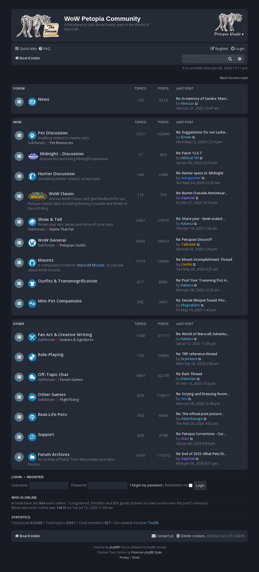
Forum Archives (53, 454)
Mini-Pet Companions (60, 301)
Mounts (45, 260)
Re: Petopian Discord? (194, 239)
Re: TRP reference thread (196, 353)
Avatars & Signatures (74, 339)
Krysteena (189, 358)
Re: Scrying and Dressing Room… (203, 393)
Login (16, 477)
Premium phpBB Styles (146, 552)
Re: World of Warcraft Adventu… (202, 334)
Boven (186, 137)
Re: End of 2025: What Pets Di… (201, 453)
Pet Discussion (53, 133)
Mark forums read (234, 78)
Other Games (52, 394)
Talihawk (188, 244)
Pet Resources (59, 142)
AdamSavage (192, 418)
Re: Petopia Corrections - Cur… (201, 433)
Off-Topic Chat (53, 374)
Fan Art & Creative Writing (65, 334)
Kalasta (187, 223)
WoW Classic (61, 193)
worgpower (191, 177)
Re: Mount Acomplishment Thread (204, 259)
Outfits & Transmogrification (67, 281)
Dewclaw (188, 378)
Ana (184, 398)
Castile (186, 264)
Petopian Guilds (71, 245)
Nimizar (187, 103)
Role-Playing (50, 354)
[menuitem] (44, 49)
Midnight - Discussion (62, 153)
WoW (17, 122)
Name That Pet (60, 229)
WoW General (52, 240)
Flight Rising (67, 399)
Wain (185, 438)
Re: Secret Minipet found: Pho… (201, 300)
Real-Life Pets (52, 414)
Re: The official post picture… (200, 413)
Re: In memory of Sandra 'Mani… (202, 98)
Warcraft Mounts (90, 265)
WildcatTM (190, 157)
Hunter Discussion (56, 173)
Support (46, 434)
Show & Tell (50, 219)
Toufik (153, 522)
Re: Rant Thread (189, 373)
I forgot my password (146, 485)
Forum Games (69, 379)
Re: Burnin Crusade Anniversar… (202, 193)
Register (35, 477)
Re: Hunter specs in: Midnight (200, 173)
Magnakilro (190, 305)
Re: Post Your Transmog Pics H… (202, 280)
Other (18, 324)
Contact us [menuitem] (162, 535)
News (43, 99)
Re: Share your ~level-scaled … (201, 218)
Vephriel (188, 197)
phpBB (113, 547)
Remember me (178, 485)
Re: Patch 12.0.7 (189, 153)
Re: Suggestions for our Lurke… (202, 132)
